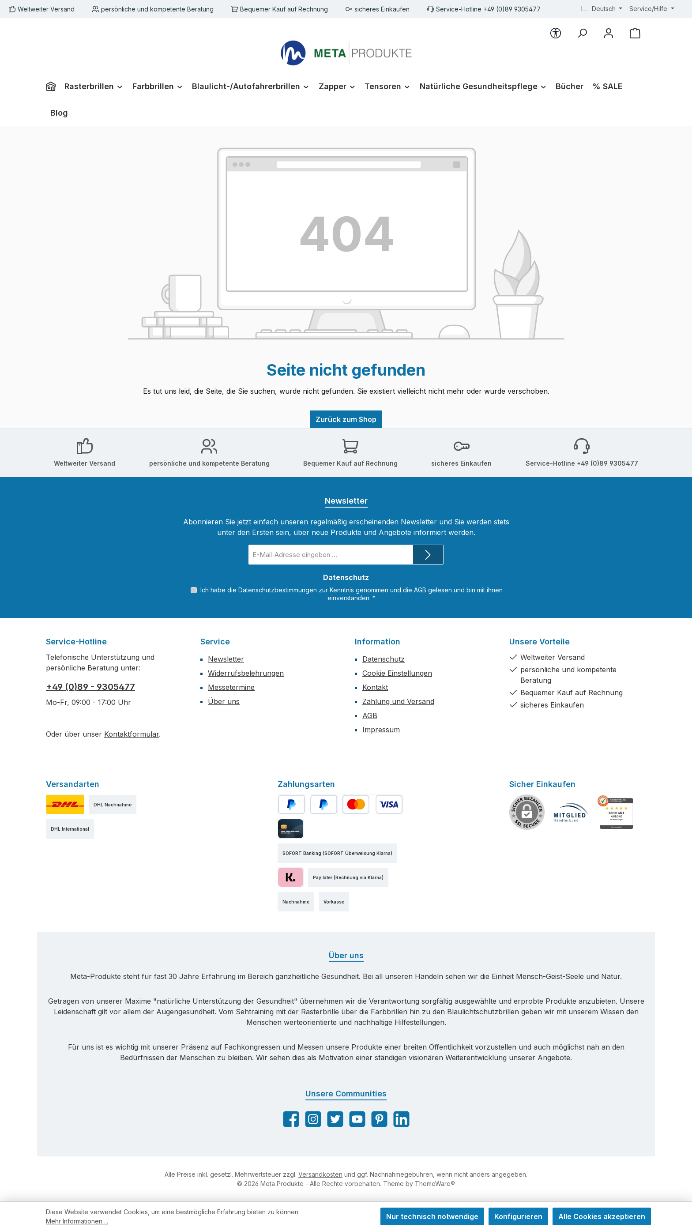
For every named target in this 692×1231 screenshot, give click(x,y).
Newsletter (226, 659)
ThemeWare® (435, 1183)
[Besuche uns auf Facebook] (291, 1119)
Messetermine (231, 687)
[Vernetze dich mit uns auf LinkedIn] (401, 1119)
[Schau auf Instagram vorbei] (313, 1119)
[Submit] (428, 555)
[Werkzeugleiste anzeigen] (556, 33)
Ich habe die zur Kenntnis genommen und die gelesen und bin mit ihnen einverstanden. (351, 594)
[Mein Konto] (609, 33)
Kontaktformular (131, 734)
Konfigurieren (518, 1216)
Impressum (381, 729)
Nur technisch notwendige (432, 1216)
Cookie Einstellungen (397, 673)
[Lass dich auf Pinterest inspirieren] (379, 1119)
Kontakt (375, 687)
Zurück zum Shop (346, 419)
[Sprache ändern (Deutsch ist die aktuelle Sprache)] (602, 8)
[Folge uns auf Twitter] (335, 1119)
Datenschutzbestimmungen (277, 590)
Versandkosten (320, 1174)
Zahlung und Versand (398, 701)
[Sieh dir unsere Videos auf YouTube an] (357, 1119)
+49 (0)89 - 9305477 (90, 686)
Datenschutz (383, 659)
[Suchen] (582, 33)
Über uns (224, 701)
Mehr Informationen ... (77, 1221)
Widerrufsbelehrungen (246, 673)
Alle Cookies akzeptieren (601, 1216)
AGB (420, 590)
